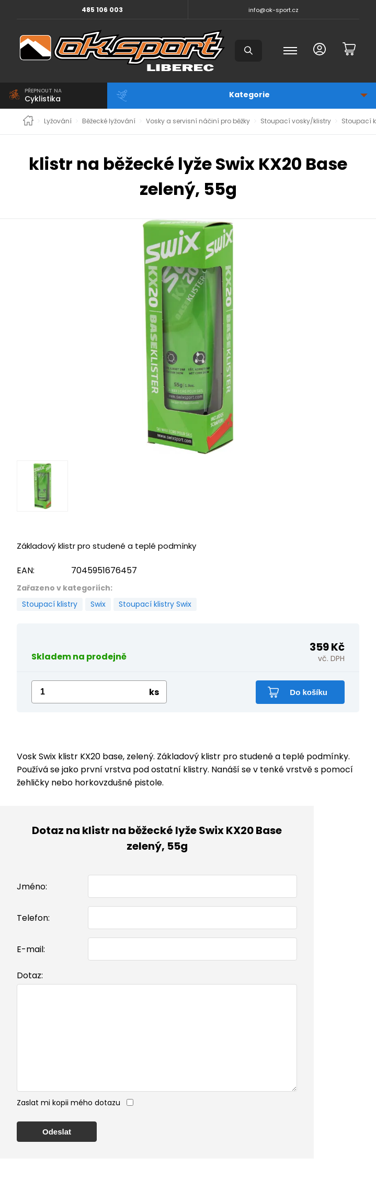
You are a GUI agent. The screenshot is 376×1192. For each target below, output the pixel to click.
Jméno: (32, 887)
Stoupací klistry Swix (155, 604)
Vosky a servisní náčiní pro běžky (198, 121)
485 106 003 (102, 9)
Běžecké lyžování (108, 121)
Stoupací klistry (49, 604)
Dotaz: (30, 975)
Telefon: (33, 918)
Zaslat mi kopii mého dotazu (68, 1123)
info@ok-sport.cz (273, 10)
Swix (98, 604)
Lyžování (58, 121)
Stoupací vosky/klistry (295, 121)
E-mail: (31, 949)
